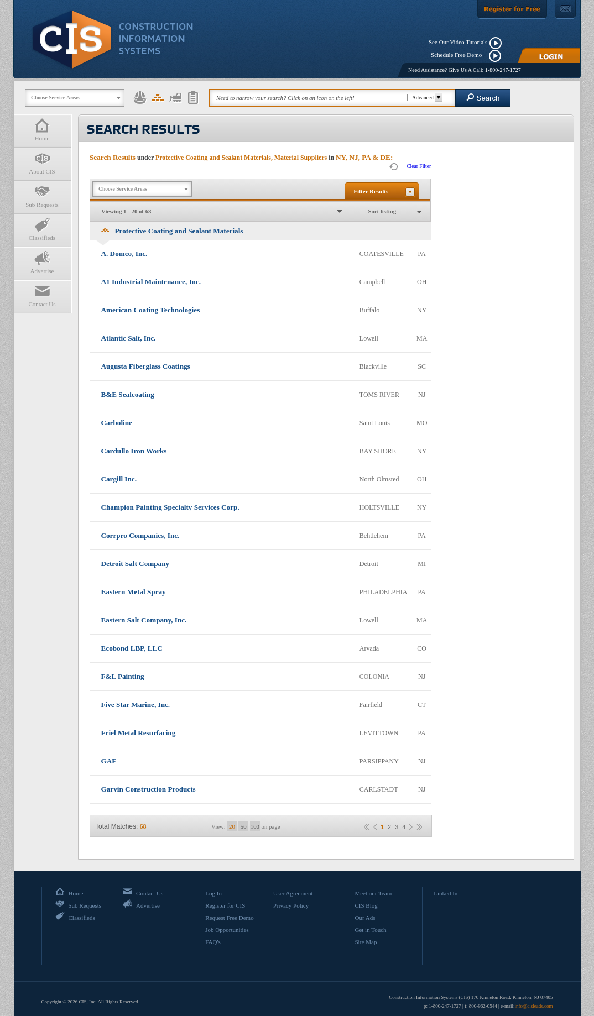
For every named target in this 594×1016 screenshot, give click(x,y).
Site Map (366, 942)
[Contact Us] (565, 9)
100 (255, 826)
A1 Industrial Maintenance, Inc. (151, 281)
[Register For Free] (512, 9)
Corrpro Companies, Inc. (140, 535)
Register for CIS (225, 905)
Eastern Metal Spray (133, 592)
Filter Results (370, 191)
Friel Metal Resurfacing (138, 733)
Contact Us (42, 295)
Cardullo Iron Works (134, 451)
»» (419, 827)
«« (366, 827)
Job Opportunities (227, 929)
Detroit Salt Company (135, 563)
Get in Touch (370, 929)
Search (483, 97)
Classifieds (42, 229)
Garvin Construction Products (148, 789)
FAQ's (212, 942)
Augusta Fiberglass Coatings (145, 366)
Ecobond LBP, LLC (132, 648)
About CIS (42, 163)
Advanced (425, 97)
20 (232, 826)
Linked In (445, 893)
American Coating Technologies (150, 310)
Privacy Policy (291, 905)
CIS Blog (366, 905)
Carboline (116, 422)
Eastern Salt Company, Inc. (144, 620)
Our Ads (365, 917)
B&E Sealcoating (127, 394)
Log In (213, 893)
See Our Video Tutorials (458, 42)
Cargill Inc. (119, 479)
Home (42, 130)
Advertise (42, 262)
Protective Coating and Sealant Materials (172, 231)
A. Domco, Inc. (124, 253)
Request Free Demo (229, 917)
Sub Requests (42, 196)
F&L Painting (122, 676)
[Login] (549, 55)
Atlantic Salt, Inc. (128, 338)
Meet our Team (373, 893)
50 (244, 826)
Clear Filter (419, 166)
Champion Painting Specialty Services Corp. (170, 507)
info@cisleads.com (533, 1006)
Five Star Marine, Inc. (135, 704)
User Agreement (293, 893)
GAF (109, 761)
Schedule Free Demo (459, 54)
